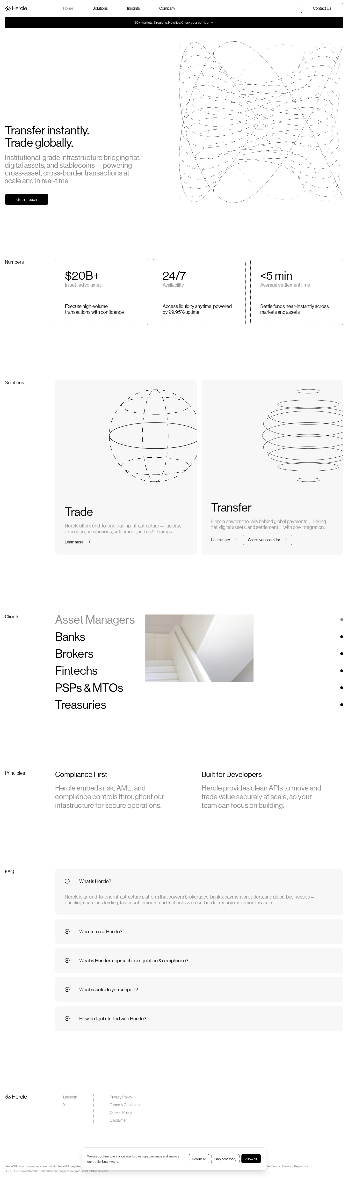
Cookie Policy (121, 1112)
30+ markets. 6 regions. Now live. (174, 22)
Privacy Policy (121, 1096)
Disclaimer (118, 1120)
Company (167, 8)
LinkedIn (70, 1096)
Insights (133, 8)
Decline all (199, 1158)
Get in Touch (26, 199)
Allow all (251, 1158)
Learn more (110, 1161)
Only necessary (225, 1158)
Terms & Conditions (125, 1104)
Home (68, 8)
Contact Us (322, 8)
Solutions (100, 8)
